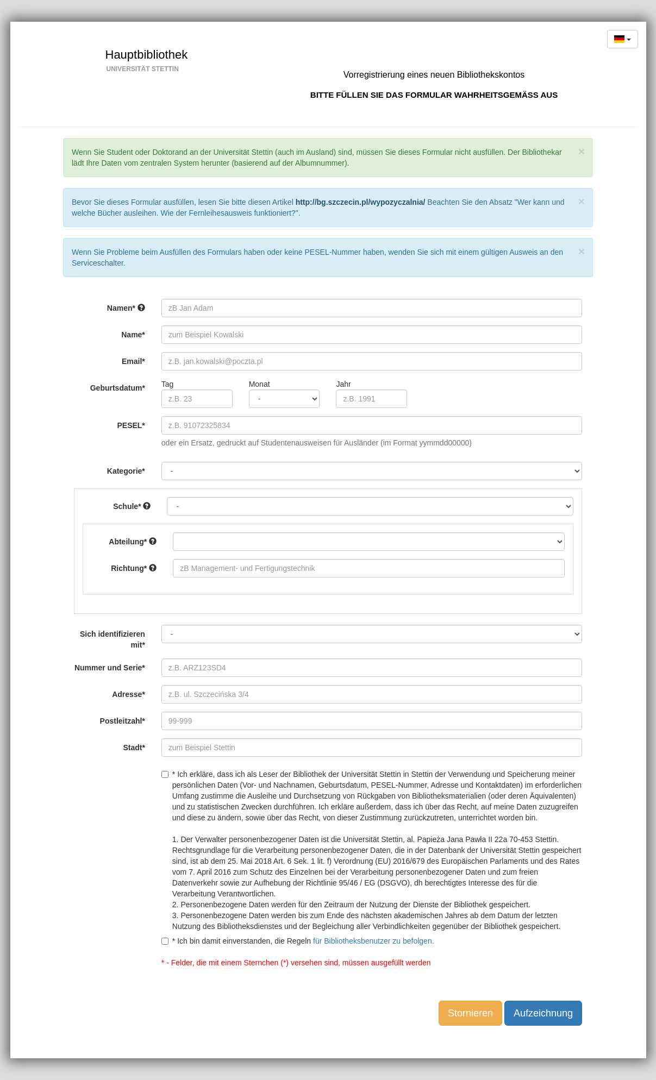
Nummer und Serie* (109, 667)
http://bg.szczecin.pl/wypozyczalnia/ (361, 202)
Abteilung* (133, 541)
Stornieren (470, 1013)
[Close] (581, 151)
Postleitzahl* (122, 721)
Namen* (126, 308)
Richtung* (134, 568)
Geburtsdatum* (117, 388)
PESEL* (131, 425)
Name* (133, 334)
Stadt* (134, 747)
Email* (133, 361)
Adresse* (128, 694)
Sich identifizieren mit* (112, 639)
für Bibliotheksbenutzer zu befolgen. (373, 941)
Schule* (132, 506)
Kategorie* (126, 471)
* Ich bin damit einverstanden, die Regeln (297, 941)
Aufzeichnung (543, 1013)
